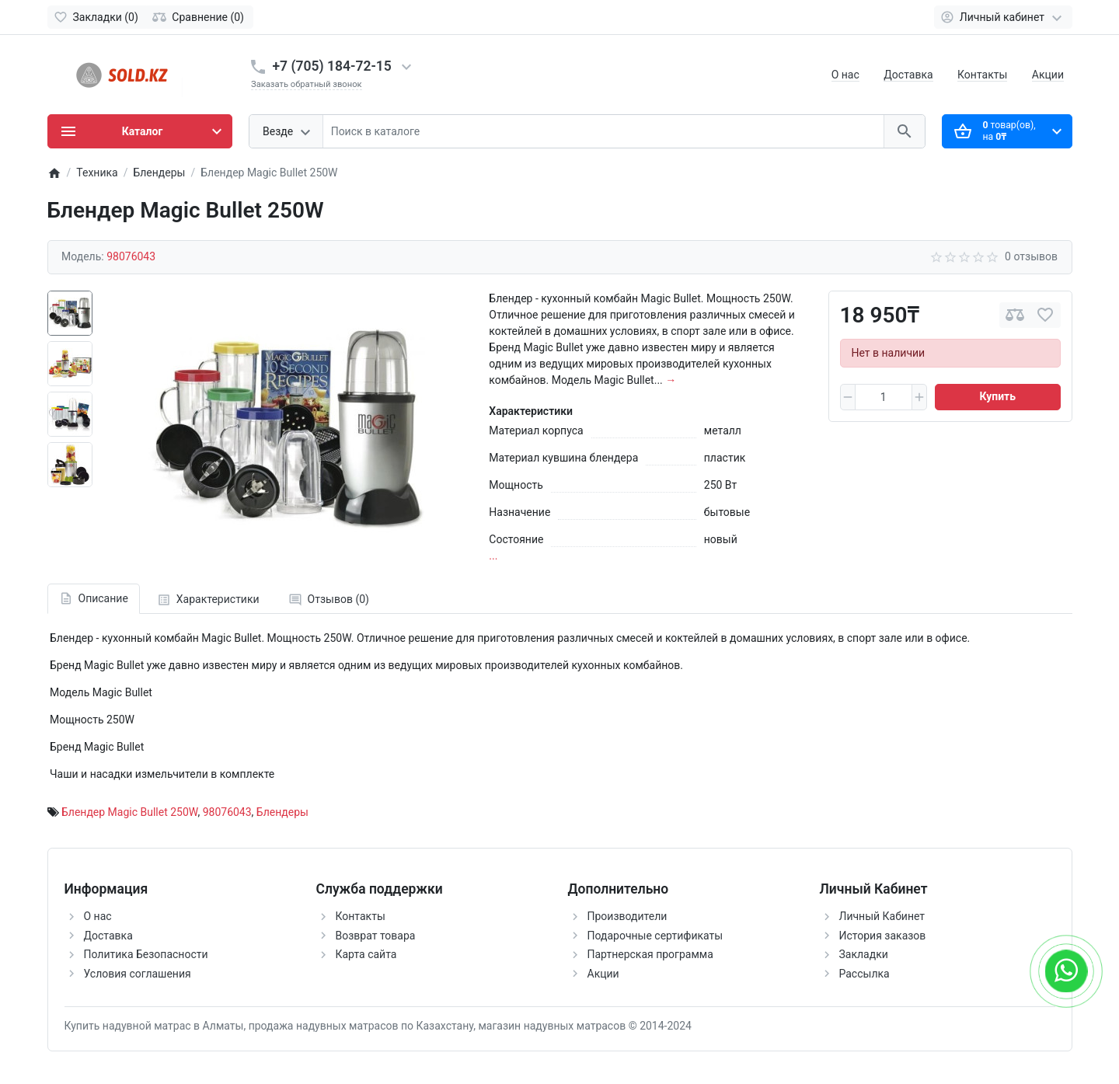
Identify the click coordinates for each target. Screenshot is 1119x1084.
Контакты (982, 74)
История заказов (882, 935)
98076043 (227, 812)
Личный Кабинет (882, 916)
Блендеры (282, 812)
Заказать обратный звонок (306, 84)
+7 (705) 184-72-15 (332, 66)
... (493, 555)
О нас (845, 74)
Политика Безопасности (146, 954)
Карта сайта (366, 954)
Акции (1048, 74)
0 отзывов (1031, 256)
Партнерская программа (650, 954)
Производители (627, 916)
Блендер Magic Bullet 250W (129, 812)
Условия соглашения (137, 973)
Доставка (908, 74)
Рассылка (864, 973)
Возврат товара (376, 935)
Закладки (863, 954)
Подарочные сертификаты (655, 935)
